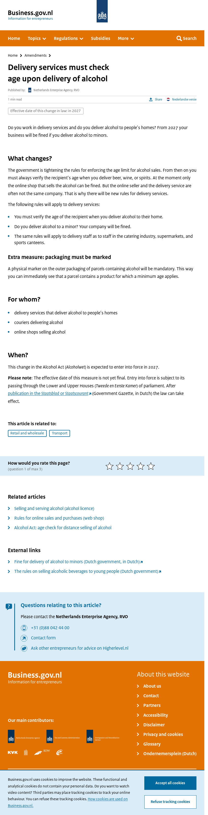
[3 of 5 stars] (131, 466)
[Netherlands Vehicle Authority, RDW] (42, 752)
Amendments (35, 55)
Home (13, 55)
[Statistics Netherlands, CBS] (26, 752)
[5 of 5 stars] (152, 466)
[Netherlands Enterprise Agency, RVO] (24, 736)
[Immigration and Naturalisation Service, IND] (103, 736)
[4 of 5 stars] (141, 466)
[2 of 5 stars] (121, 466)
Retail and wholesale (27, 433)
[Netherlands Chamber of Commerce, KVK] (13, 752)
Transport (59, 433)
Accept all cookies (170, 783)
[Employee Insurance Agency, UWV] (59, 752)
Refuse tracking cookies (170, 801)
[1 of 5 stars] (110, 466)
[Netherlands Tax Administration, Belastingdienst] (63, 736)
